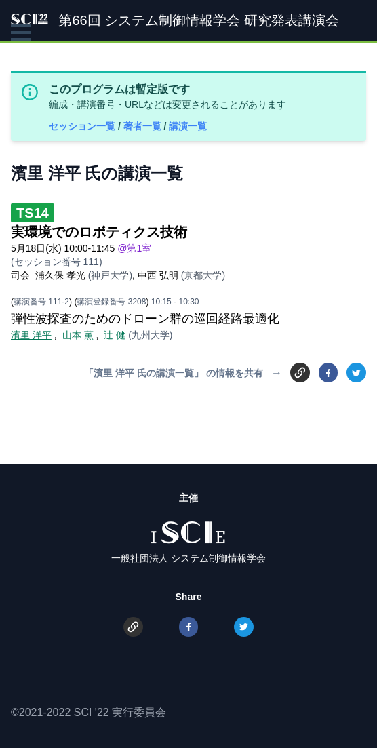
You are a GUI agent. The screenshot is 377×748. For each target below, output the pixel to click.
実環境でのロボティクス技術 (99, 231)
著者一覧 (143, 126)
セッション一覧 (83, 126)
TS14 (32, 212)
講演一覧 (188, 126)
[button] (21, 32)
